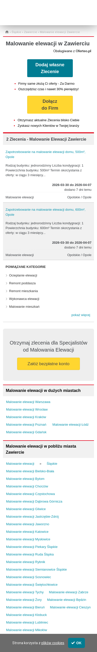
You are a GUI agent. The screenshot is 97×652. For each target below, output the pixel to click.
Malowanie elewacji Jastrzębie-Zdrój (32, 516)
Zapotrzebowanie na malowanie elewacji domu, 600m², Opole (45, 212)
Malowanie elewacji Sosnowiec (28, 577)
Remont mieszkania (23, 291)
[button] (81, 315)
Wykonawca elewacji (24, 299)
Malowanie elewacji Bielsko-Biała (30, 471)
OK (76, 643)
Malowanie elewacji (20, 463)
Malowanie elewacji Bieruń (25, 607)
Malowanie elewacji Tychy (25, 592)
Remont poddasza (22, 283)
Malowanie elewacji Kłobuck (26, 615)
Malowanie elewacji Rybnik (25, 562)
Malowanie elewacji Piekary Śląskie (31, 547)
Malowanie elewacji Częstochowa (30, 494)
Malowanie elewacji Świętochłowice (31, 584)
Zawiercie (30, 32)
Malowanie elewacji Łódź (70, 424)
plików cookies (52, 643)
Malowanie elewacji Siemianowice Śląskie (36, 569)
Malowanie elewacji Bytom (25, 479)
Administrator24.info (24, 15)
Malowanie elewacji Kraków (26, 417)
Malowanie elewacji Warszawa (28, 402)
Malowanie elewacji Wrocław (27, 409)
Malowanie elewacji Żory (24, 600)
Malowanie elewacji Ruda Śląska (30, 554)
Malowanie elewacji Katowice (27, 532)
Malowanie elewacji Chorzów (27, 486)
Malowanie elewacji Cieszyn (70, 607)
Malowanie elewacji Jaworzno (27, 524)
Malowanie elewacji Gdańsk (26, 432)
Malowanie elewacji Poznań (26, 424)
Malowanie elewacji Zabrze (68, 592)
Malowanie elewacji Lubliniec (27, 622)
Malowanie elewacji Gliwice (26, 509)
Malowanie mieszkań (24, 306)
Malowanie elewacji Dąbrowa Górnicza (34, 501)
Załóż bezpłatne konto (48, 363)
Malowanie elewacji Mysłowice (28, 539)
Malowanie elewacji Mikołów (26, 630)
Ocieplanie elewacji (23, 275)
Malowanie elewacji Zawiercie (60, 32)
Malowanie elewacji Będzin (66, 600)
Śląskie (16, 32)
